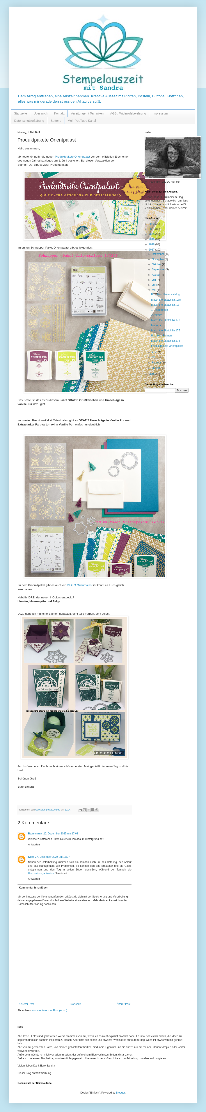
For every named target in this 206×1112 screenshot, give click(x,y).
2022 (152, 223)
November (158, 259)
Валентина (35, 833)
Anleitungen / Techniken (87, 113)
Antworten (34, 844)
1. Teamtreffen (159, 309)
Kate (31, 856)
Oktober (157, 264)
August (156, 274)
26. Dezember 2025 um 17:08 (60, 833)
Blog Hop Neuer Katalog (165, 294)
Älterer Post (123, 1004)
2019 (152, 239)
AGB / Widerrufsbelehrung (128, 113)
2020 (152, 234)
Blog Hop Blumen (161, 335)
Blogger (120, 1092)
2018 (152, 244)
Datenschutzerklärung (29, 120)
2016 (152, 374)
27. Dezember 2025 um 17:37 (52, 856)
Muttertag (156, 325)
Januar (156, 367)
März (155, 357)
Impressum (160, 113)
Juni (154, 284)
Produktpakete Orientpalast (72, 156)
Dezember (158, 254)
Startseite (20, 113)
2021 (152, 229)
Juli (154, 279)
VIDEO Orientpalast (79, 585)
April (155, 352)
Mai (154, 290)
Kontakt (59, 113)
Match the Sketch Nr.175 (165, 330)
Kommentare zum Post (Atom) (49, 1010)
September (158, 269)
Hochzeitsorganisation (41, 873)
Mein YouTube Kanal (82, 120)
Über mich (41, 113)
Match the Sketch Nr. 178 (166, 299)
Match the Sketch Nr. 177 (166, 304)
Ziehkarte (156, 315)
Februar (157, 362)
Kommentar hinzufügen (33, 887)
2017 (152, 249)
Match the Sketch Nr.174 (165, 340)
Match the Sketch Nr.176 (165, 320)
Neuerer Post (26, 1004)
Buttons (56, 120)
